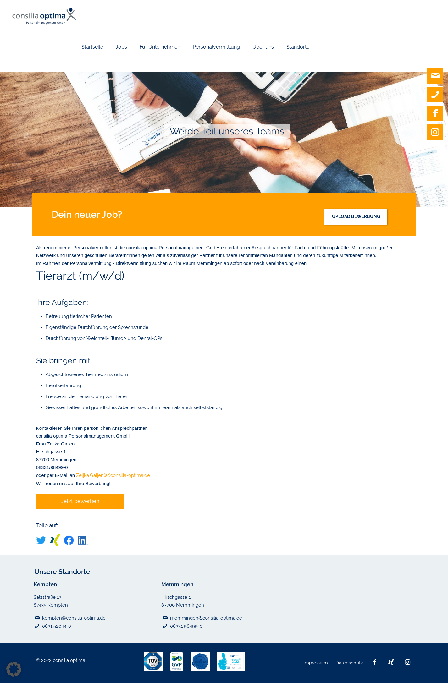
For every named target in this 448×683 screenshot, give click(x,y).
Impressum (316, 663)
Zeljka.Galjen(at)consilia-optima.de (113, 475)
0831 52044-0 (56, 626)
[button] (14, 669)
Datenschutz (349, 663)
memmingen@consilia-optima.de (206, 618)
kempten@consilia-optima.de (74, 618)
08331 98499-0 (186, 626)
